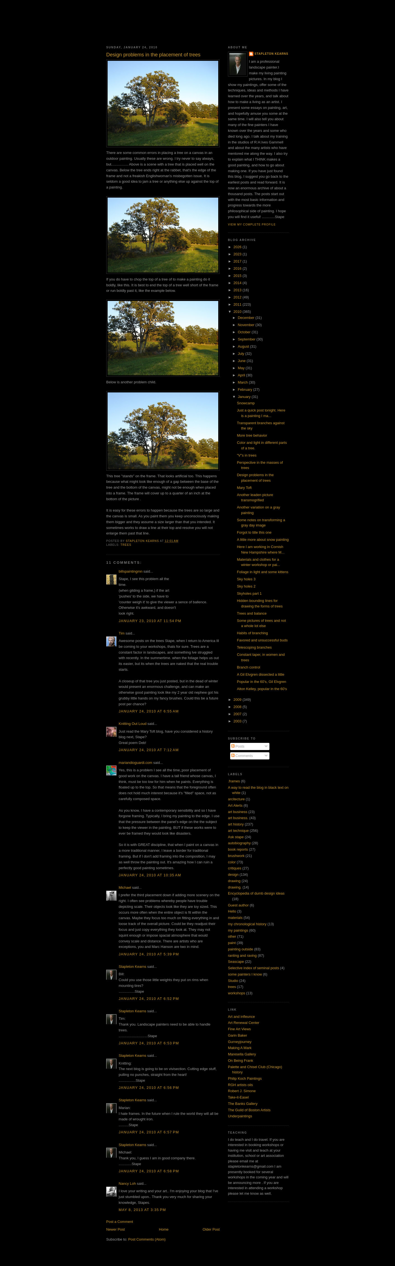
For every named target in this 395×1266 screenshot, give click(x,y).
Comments (242, 756)
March (243, 382)
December (247, 318)
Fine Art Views (239, 1029)
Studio (233, 981)
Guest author (238, 905)
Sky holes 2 (246, 586)
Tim (121, 633)
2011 (238, 304)
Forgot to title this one (254, 532)
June (242, 361)
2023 (238, 254)
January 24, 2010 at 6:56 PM (149, 1088)
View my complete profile (252, 224)
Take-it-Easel (238, 1097)
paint (232, 943)
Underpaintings (240, 1116)
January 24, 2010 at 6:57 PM (149, 1132)
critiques (234, 868)
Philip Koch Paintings (245, 1078)
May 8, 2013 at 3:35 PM (142, 1210)
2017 (238, 261)
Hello (232, 911)
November (247, 325)
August (244, 346)
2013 (238, 290)
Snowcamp (245, 403)
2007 (238, 714)
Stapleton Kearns (132, 966)
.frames (234, 781)
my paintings (238, 930)
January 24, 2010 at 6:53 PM (149, 1043)
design (233, 874)
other (232, 936)
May (242, 368)
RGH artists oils (240, 1085)
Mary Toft (244, 488)
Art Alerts (235, 805)
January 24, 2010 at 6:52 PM (149, 999)
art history (236, 824)
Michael (125, 887)
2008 (238, 707)
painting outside (240, 949)
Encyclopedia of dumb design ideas (256, 893)
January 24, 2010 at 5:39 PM (149, 954)
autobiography (239, 843)
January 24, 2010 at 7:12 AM (149, 750)
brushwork (236, 856)
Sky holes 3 (246, 579)
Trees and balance (251, 613)
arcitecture (236, 799)
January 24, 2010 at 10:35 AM (150, 875)
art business (237, 812)
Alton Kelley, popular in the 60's (262, 689)
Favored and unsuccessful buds (262, 640)
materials (235, 918)
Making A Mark (239, 1048)
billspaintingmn (130, 571)
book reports (238, 849)
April (242, 375)
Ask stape (236, 837)
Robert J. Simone (242, 1091)
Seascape (236, 962)
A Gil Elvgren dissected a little (260, 674)
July (241, 354)
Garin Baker (237, 1035)
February (245, 389)
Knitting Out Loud (132, 724)
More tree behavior (252, 435)
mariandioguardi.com (135, 763)
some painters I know (245, 974)
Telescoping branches (254, 647)
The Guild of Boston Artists (249, 1110)
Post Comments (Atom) (147, 1239)
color (232, 862)
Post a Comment (119, 1222)
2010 (238, 312)
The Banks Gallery (243, 1104)
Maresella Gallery (242, 1054)
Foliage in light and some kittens (262, 572)
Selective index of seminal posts (253, 968)
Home (164, 1229)
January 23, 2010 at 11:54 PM (150, 621)
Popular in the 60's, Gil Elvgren (261, 682)
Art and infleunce (241, 1017)
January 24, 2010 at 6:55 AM (149, 711)
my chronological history (247, 924)
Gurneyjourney (239, 1042)
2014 (238, 283)
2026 (238, 247)
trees (126, 544)
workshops (236, 993)
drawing (234, 881)
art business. (238, 818)
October (245, 332)
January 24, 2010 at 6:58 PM (149, 1171)
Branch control (248, 667)
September (247, 339)
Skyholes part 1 (249, 593)
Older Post (211, 1229)
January (245, 397)
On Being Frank (240, 1060)
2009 (238, 700)
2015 (238, 276)
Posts (238, 746)
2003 (238, 721)
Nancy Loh (127, 1183)
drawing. (234, 887)
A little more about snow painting (263, 540)
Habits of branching (252, 633)
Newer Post (115, 1229)
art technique (238, 831)
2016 (238, 268)
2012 (238, 297)
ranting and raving (242, 955)
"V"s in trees (246, 455)
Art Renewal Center (243, 1023)
